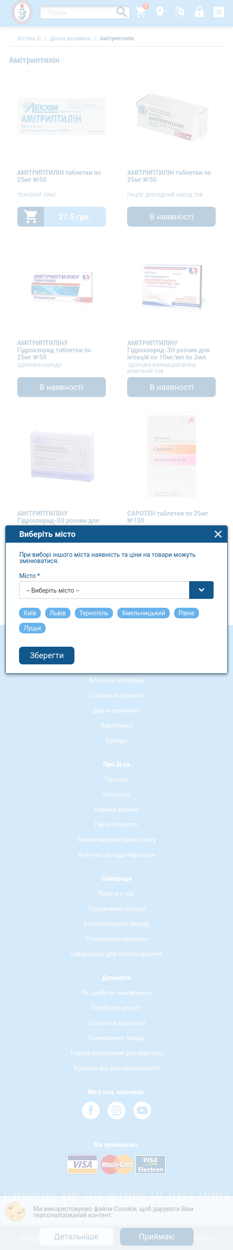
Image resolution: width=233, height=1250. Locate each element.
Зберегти (47, 663)
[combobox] (116, 597)
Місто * (29, 583)
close (218, 541)
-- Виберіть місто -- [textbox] (53, 598)
